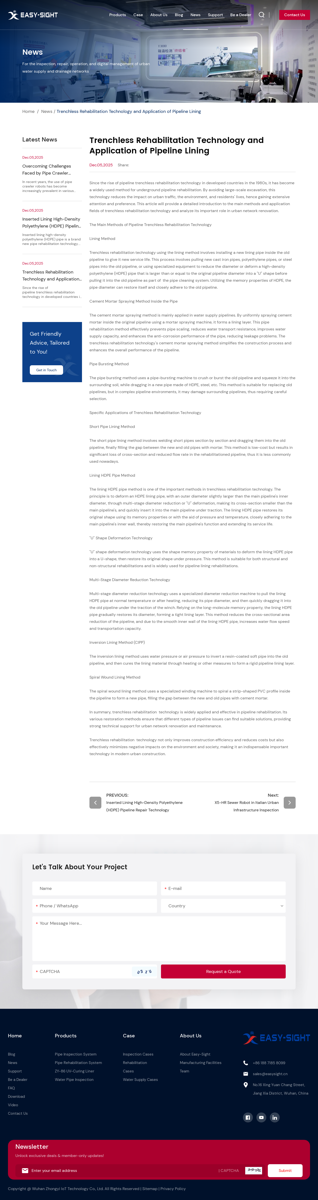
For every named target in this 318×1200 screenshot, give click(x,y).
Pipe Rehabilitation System (78, 1062)
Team (184, 1071)
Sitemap (150, 1188)
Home (28, 111)
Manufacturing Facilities (201, 1062)
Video (13, 1105)
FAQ (11, 1088)
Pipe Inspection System (75, 1054)
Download (16, 1096)
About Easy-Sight (195, 1054)
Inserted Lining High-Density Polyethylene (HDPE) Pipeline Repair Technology (51, 226)
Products (117, 14)
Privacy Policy (173, 1188)
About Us (158, 14)
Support (215, 14)
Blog (179, 14)
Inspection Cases (138, 1054)
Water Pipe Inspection (74, 1079)
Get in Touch (46, 370)
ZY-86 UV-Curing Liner (74, 1071)
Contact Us (294, 14)
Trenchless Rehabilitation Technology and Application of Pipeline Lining (129, 111)
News (195, 14)
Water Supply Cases (140, 1079)
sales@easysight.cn (270, 1073)
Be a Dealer (240, 14)
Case (138, 14)
